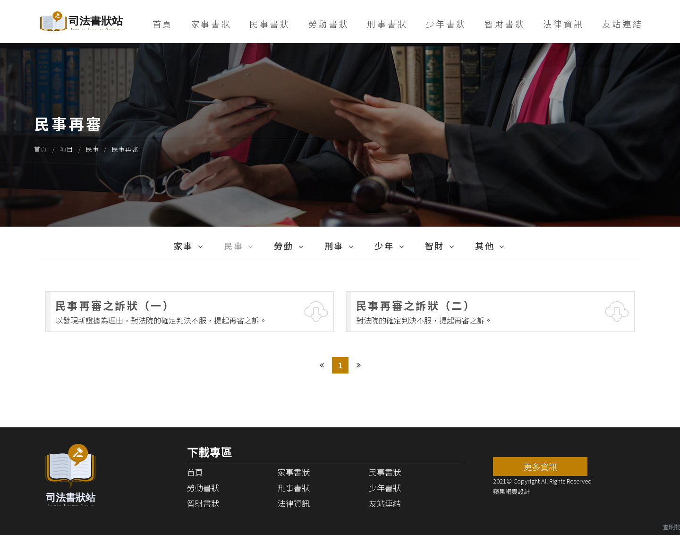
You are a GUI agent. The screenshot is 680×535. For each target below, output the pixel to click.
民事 (93, 148)
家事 (183, 245)
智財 (434, 245)
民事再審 (125, 148)
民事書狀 (269, 23)
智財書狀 (504, 23)
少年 (384, 245)
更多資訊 (540, 466)
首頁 (163, 23)
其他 (484, 245)
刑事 (334, 245)
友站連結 (622, 23)
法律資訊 (563, 23)
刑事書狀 (387, 23)
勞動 (283, 245)
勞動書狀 (328, 23)
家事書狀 (211, 23)
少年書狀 (446, 23)
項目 (67, 148)
